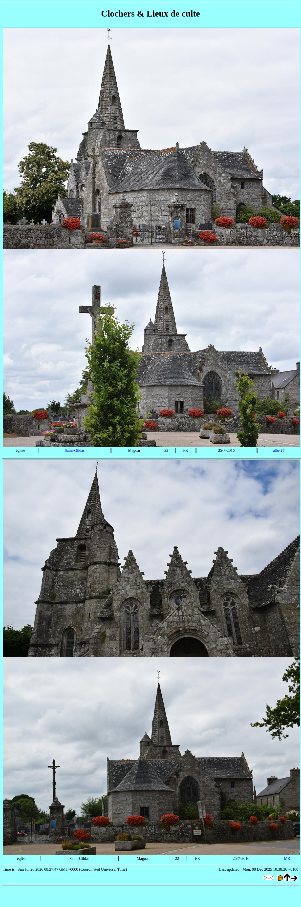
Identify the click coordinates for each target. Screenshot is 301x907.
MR (287, 858)
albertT (278, 450)
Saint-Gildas (75, 450)
